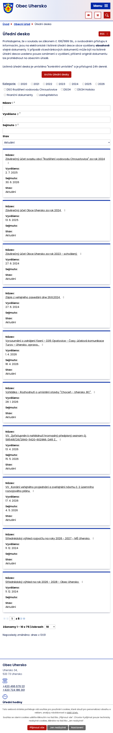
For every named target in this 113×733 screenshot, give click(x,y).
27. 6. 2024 (12, 263)
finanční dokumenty (20, 95)
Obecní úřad (22, 24)
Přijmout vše (37, 727)
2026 (101, 84)
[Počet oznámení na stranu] (50, 627)
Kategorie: (9, 83)
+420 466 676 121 (14, 686)
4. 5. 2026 (11, 510)
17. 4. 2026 (11, 500)
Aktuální (10, 192)
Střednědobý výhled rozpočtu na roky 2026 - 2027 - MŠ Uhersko (50, 538)
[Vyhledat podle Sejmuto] (56, 131)
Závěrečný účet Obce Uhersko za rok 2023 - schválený (43, 254)
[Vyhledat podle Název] (56, 108)
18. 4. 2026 (11, 364)
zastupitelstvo (48, 95)
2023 (62, 84)
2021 (36, 84)
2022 (49, 84)
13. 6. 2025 (11, 220)
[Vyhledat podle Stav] (56, 142)
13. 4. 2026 (11, 449)
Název (8, 103)
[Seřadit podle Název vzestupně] (14, 101)
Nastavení (77, 727)
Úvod (6, 24)
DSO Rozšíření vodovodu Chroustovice (32, 89)
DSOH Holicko (86, 89)
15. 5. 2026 (12, 459)
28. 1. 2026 (11, 402)
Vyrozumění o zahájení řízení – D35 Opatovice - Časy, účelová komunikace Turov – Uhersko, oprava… (54, 343)
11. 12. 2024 (11, 548)
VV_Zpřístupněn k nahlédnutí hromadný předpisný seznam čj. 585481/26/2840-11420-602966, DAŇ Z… (45, 437)
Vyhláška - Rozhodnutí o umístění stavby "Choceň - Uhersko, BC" (50, 392)
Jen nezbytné (58, 727)
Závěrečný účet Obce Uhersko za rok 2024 (35, 210)
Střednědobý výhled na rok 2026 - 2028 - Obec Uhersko (44, 582)
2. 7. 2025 (11, 172)
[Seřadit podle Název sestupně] (14, 102)
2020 (24, 84)
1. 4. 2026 (11, 354)
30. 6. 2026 (12, 182)
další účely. (72, 712)
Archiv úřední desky (56, 74)
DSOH (67, 89)
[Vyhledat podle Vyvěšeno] (56, 120)
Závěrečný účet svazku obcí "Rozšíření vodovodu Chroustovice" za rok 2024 (55, 160)
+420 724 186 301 (14, 690)
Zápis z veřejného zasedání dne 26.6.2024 (35, 297)
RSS (104, 34)
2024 (75, 84)
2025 (88, 84)
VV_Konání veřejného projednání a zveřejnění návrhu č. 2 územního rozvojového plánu (49, 489)
